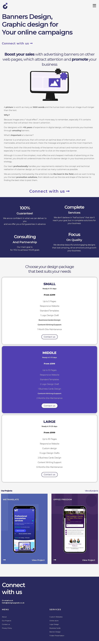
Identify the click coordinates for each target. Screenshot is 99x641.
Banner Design (55, 632)
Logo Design (54, 624)
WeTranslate (11, 499)
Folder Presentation (57, 635)
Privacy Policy (7, 628)
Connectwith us (13, 588)
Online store (54, 620)
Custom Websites (56, 617)
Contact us (6, 624)
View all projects (91, 490)
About (4, 617)
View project (38, 560)
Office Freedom (62, 499)
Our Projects (6, 490)
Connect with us (17, 43)
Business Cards (55, 628)
